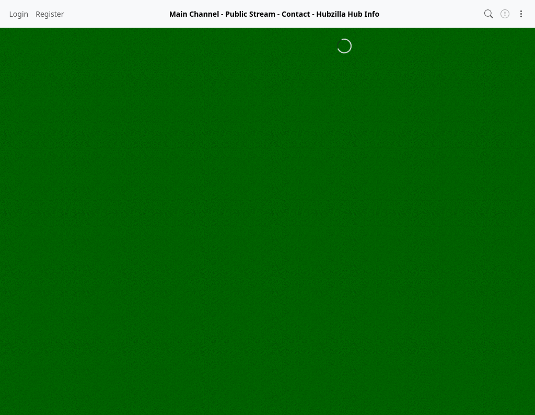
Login (19, 14)
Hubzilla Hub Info (347, 14)
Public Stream (250, 14)
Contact (296, 14)
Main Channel (194, 14)
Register (50, 14)
